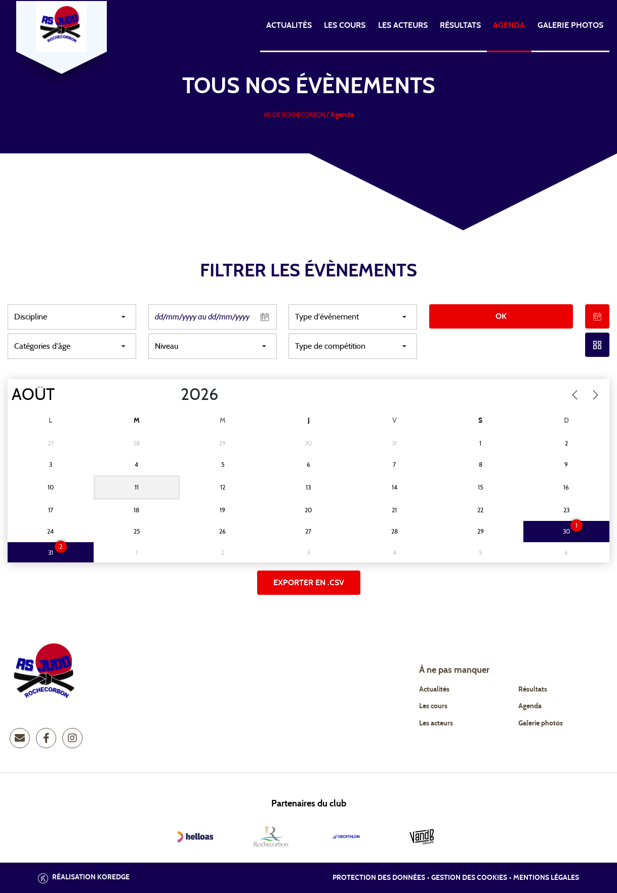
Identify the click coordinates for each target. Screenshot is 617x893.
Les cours (344, 25)
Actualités (289, 25)
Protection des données (379, 877)
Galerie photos (570, 25)
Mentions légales (546, 877)
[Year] (172, 395)
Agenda (509, 25)
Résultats (460, 25)
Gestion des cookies (469, 877)
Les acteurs (403, 25)
